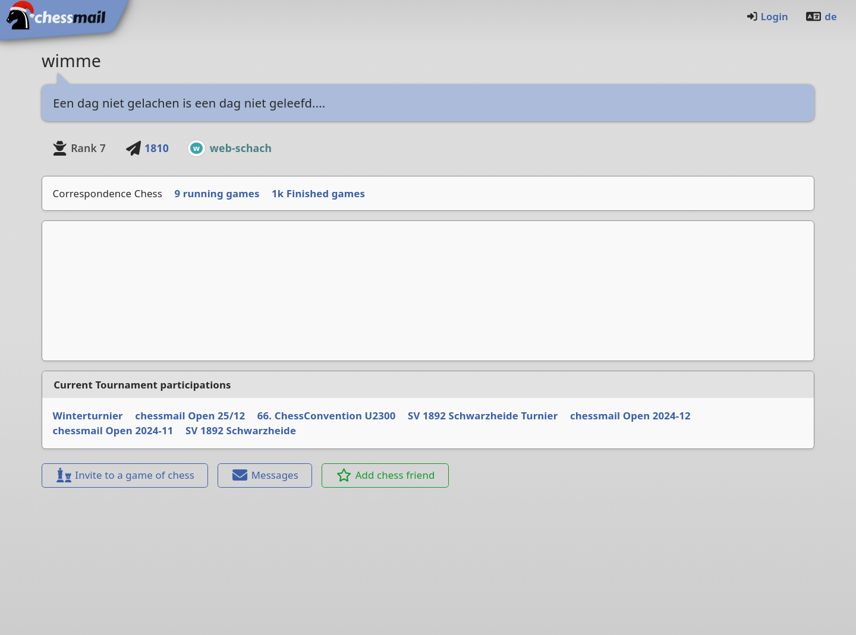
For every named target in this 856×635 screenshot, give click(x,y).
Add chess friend (385, 475)
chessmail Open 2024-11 (113, 430)
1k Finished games (318, 193)
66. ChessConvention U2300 (326, 415)
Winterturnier (88, 415)
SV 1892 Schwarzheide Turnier (483, 415)
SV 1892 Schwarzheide (240, 430)
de (821, 16)
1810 (147, 148)
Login (767, 16)
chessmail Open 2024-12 (630, 415)
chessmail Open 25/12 (190, 415)
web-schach (241, 148)
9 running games (217, 193)
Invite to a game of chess (124, 475)
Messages (265, 475)
